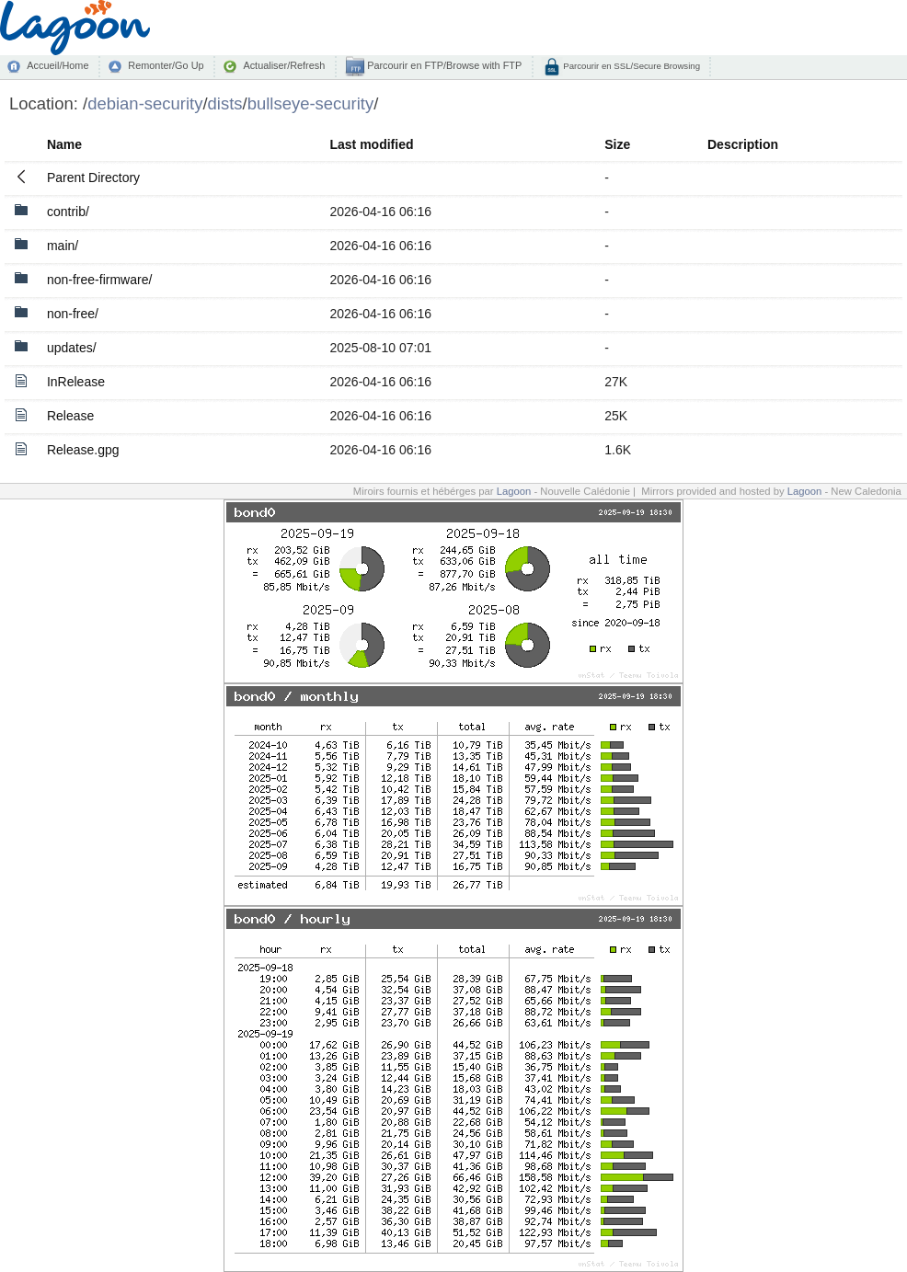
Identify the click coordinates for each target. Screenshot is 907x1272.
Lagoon (514, 491)
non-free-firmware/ (99, 279)
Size (617, 144)
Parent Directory (93, 177)
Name (64, 144)
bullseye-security (310, 103)
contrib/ (68, 211)
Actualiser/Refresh (284, 65)
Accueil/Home (57, 65)
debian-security (144, 103)
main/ (62, 245)
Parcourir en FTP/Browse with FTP (443, 65)
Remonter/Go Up (165, 65)
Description (742, 144)
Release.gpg (83, 449)
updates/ (72, 347)
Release (70, 415)
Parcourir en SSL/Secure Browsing (630, 66)
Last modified (371, 144)
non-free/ (72, 313)
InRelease (76, 381)
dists (225, 103)
